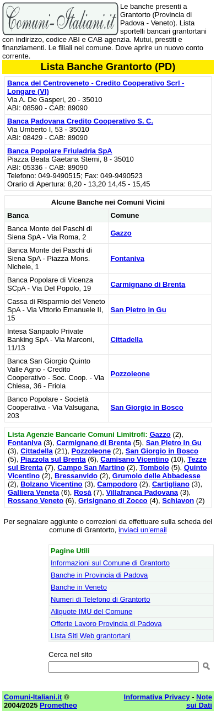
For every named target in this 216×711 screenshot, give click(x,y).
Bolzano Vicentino (51, 484)
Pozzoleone (130, 374)
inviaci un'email (142, 530)
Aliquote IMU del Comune (91, 611)
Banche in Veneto (79, 587)
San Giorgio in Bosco (147, 407)
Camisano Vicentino (134, 459)
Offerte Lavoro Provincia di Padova (106, 623)
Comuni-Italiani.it (33, 697)
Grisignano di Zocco (113, 500)
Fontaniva (127, 258)
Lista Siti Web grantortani (91, 636)
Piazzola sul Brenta (52, 459)
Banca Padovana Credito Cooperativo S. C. (80, 121)
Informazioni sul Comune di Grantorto (110, 563)
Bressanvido (76, 476)
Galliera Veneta (33, 492)
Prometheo (58, 705)
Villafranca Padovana (142, 492)
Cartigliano (171, 484)
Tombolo (154, 467)
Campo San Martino (91, 467)
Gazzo (121, 233)
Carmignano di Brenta (148, 284)
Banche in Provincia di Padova (99, 575)
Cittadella (127, 339)
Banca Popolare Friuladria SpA (59, 151)
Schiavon (178, 500)
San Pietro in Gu (138, 310)
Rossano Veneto (35, 500)
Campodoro (117, 484)
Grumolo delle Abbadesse (156, 476)
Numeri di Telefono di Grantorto (100, 599)
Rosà (82, 492)
